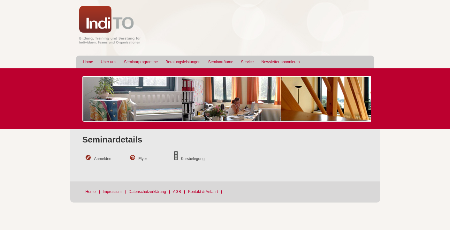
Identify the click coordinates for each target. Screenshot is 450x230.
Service (247, 62)
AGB (177, 191)
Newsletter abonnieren (280, 62)
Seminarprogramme (141, 62)
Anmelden (102, 159)
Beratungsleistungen (182, 62)
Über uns (109, 62)
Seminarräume (220, 62)
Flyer (143, 159)
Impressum (112, 191)
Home (88, 62)
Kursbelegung (193, 159)
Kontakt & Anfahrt (203, 191)
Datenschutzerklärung (147, 191)
